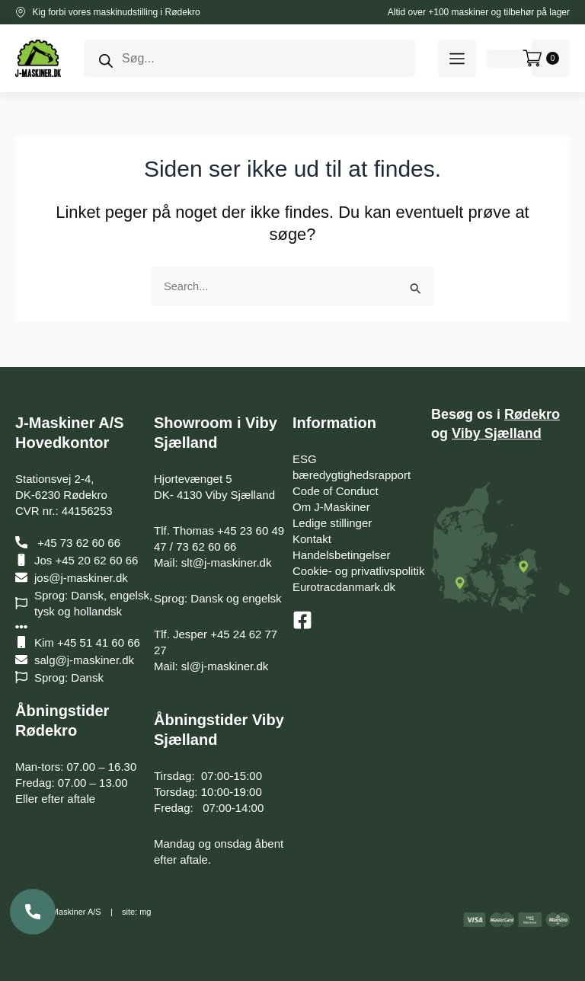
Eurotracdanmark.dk (343, 586)
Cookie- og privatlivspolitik (358, 570)
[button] (457, 58)
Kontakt (311, 538)
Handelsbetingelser (341, 554)
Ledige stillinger (332, 522)
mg (145, 911)
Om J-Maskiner (331, 506)
